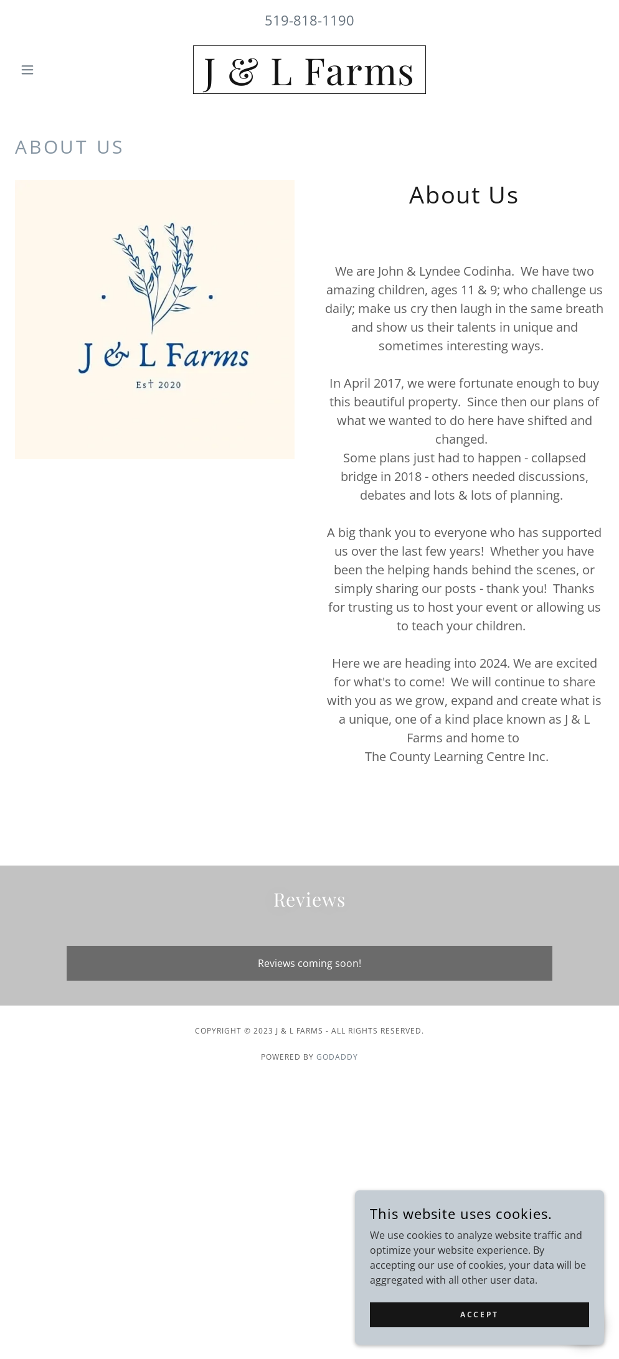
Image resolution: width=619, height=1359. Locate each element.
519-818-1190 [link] (309, 20)
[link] (309, 81)
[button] (59, 69)
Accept (479, 1314)
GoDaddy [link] (337, 1057)
